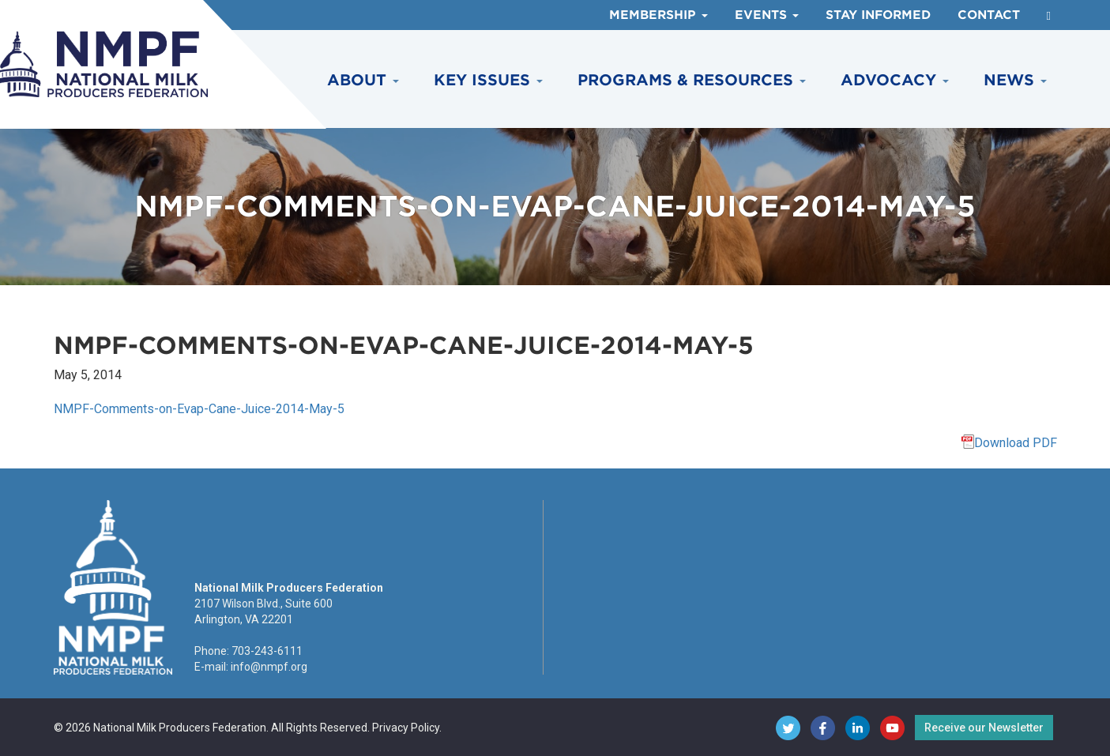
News (1015, 80)
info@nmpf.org (269, 666)
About (363, 80)
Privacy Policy (405, 727)
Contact (989, 15)
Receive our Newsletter (984, 727)
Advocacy (895, 80)
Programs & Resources (692, 80)
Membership (658, 15)
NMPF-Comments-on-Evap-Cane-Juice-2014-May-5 (199, 408)
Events (767, 15)
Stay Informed (878, 15)
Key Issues (488, 80)
